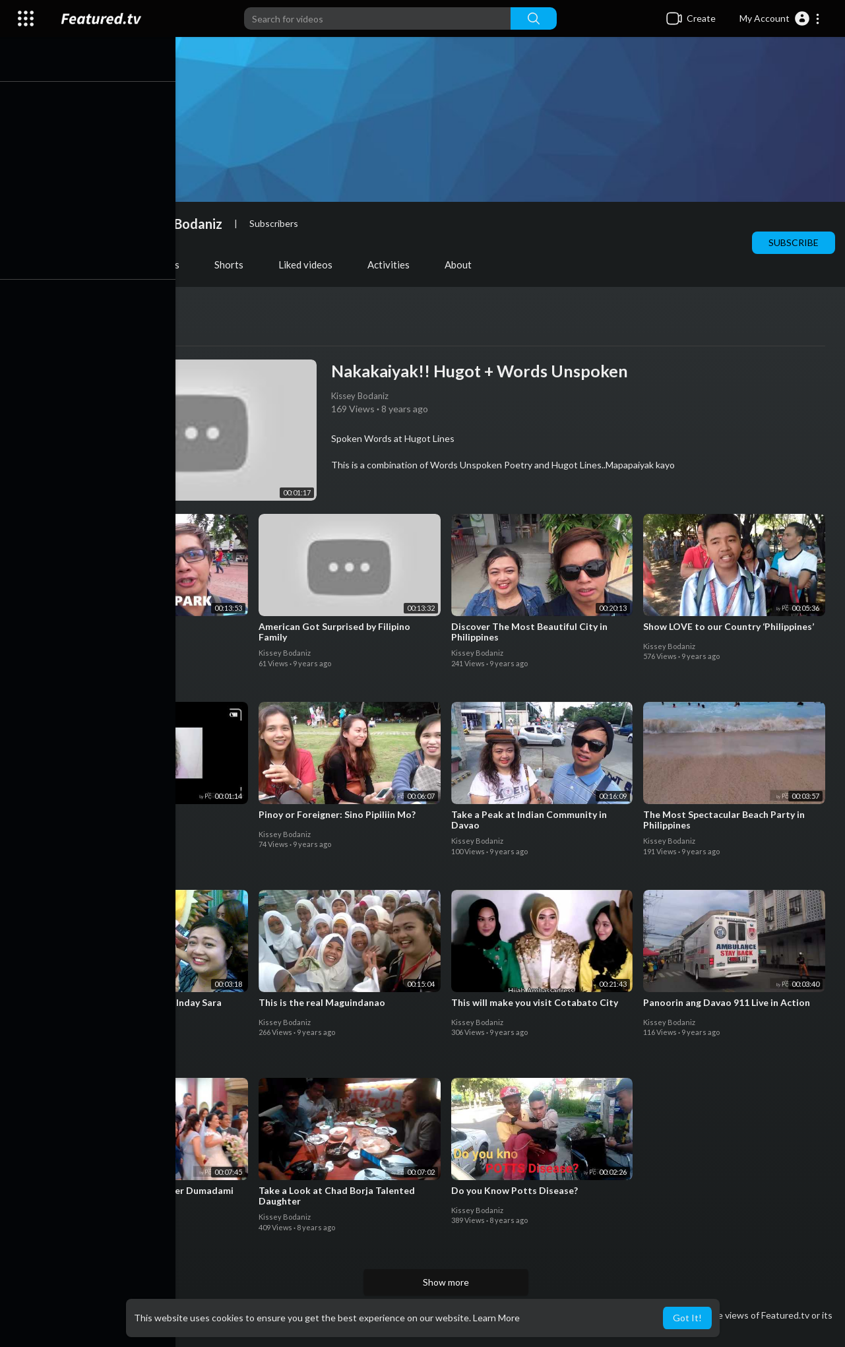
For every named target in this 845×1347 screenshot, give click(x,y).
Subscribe (793, 242)
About (464, 264)
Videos (94, 264)
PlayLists (164, 264)
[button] (780, 18)
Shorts (234, 264)
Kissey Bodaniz (183, 224)
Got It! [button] (687, 1317)
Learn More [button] (496, 1317)
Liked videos (311, 264)
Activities (394, 264)
